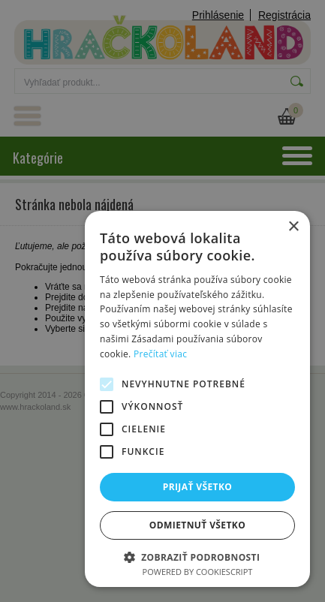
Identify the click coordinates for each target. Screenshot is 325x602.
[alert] (162, 301)
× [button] (293, 227)
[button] (197, 556)
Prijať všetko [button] (198, 486)
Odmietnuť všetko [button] (197, 525)
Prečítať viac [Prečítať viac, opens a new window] (160, 354)
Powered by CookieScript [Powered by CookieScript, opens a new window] (198, 571)
